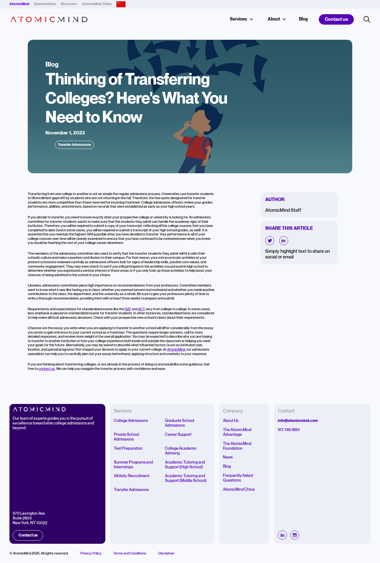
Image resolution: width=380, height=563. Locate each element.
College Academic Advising (181, 451)
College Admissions (131, 421)
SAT (128, 309)
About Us (230, 421)
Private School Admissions (126, 437)
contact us (46, 369)
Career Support (178, 435)
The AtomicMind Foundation (237, 446)
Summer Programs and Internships (133, 464)
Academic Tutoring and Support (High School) (185, 464)
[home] (49, 19)
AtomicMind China (97, 4)
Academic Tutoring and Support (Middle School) (186, 478)
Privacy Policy (91, 553)
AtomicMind (176, 350)
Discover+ (69, 4)
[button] (241, 19)
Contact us (336, 19)
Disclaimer (166, 553)
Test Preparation (128, 449)
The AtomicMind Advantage (237, 432)
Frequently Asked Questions (238, 478)
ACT (141, 309)
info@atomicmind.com (298, 421)
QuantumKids (45, 4)
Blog (303, 19)
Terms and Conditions (129, 553)
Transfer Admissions (131, 490)
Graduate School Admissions (179, 423)
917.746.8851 (289, 430)
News (228, 457)
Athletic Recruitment (131, 476)
